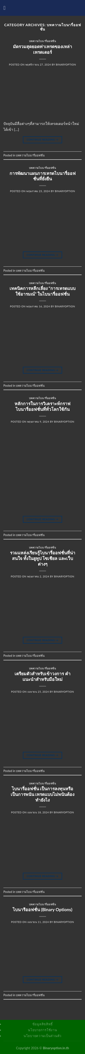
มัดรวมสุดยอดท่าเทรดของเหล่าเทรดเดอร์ (42, 49)
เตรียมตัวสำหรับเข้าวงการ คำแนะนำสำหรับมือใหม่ (42, 676)
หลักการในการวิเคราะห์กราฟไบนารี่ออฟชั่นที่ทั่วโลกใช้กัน (42, 406)
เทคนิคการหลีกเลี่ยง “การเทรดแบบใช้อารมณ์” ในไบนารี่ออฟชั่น (42, 291)
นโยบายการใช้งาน (42, 1030)
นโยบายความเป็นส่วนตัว (42, 1036)
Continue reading (42, 139)
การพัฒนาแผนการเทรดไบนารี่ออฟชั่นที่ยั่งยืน (43, 176)
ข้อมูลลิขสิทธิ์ (42, 1024)
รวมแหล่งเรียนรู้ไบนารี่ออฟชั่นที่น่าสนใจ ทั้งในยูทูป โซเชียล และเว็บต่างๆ (42, 558)
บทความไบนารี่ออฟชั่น (42, 41)
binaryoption (66, 64)
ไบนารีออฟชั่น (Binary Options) (42, 909)
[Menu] (6, 7)
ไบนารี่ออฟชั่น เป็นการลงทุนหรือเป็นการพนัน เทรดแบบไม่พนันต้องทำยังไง (43, 794)
